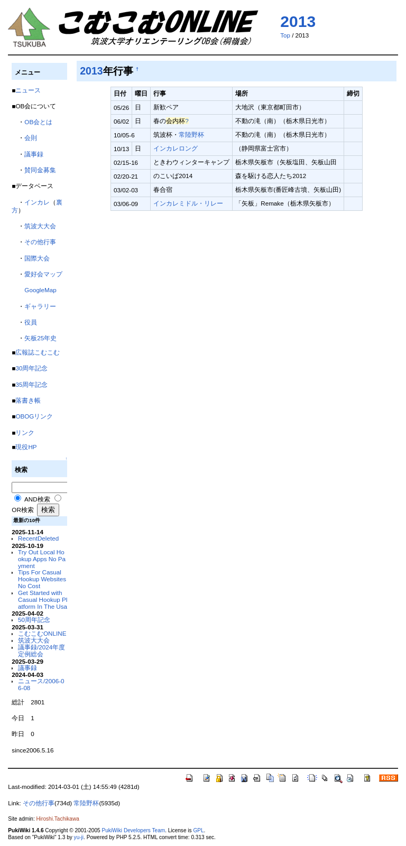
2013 (298, 21)
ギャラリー (40, 306)
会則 (30, 137)
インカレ (37, 202)
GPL (198, 830)
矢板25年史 (40, 337)
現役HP (25, 446)
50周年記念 (34, 619)
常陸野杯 (191, 134)
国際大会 (37, 258)
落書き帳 (28, 400)
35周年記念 (31, 384)
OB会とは (38, 121)
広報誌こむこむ (37, 352)
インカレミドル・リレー (188, 203)
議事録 (33, 154)
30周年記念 (31, 368)
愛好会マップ (43, 274)
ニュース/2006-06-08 (41, 684)
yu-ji (79, 837)
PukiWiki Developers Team (133, 830)
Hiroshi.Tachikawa (57, 819)
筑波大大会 (40, 225)
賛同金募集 (40, 169)
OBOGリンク (34, 416)
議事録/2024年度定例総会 (41, 650)
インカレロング (175, 148)
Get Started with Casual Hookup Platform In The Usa (42, 599)
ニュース (28, 90)
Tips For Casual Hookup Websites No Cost (42, 579)
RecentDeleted (38, 538)
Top (285, 35)
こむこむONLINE (42, 633)
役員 (30, 322)
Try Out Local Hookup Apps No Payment (42, 558)
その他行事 (40, 241)
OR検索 (22, 509)
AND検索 (37, 499)
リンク (24, 432)
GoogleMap (40, 289)
